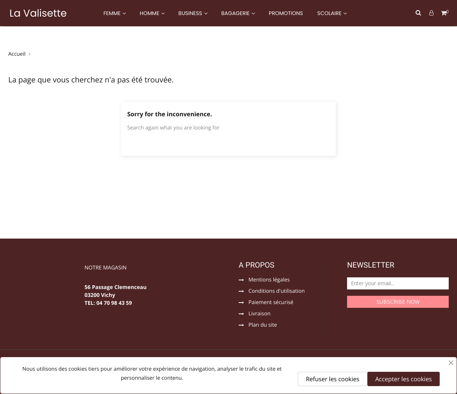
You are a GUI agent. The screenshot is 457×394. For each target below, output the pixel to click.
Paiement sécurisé (270, 303)
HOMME (150, 13)
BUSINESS (191, 13)
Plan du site (262, 326)
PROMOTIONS (286, 13)
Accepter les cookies (403, 379)
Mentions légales (269, 280)
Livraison (259, 314)
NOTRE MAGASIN (106, 268)
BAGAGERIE (236, 13)
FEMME (113, 13)
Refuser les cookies (332, 379)
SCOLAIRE (330, 13)
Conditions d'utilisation (276, 292)
